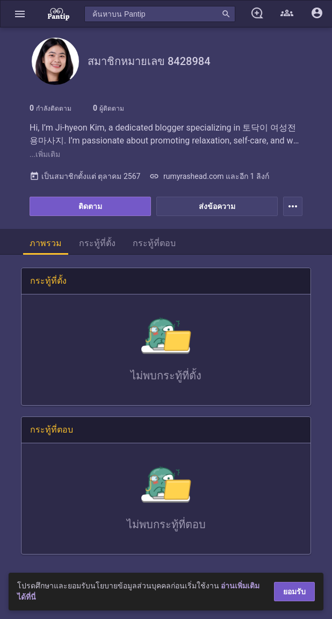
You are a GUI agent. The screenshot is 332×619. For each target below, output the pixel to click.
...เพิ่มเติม (45, 154)
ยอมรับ (294, 591)
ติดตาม (90, 206)
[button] (20, 14)
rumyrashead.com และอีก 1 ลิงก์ (209, 176)
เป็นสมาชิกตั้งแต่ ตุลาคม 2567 (85, 176)
